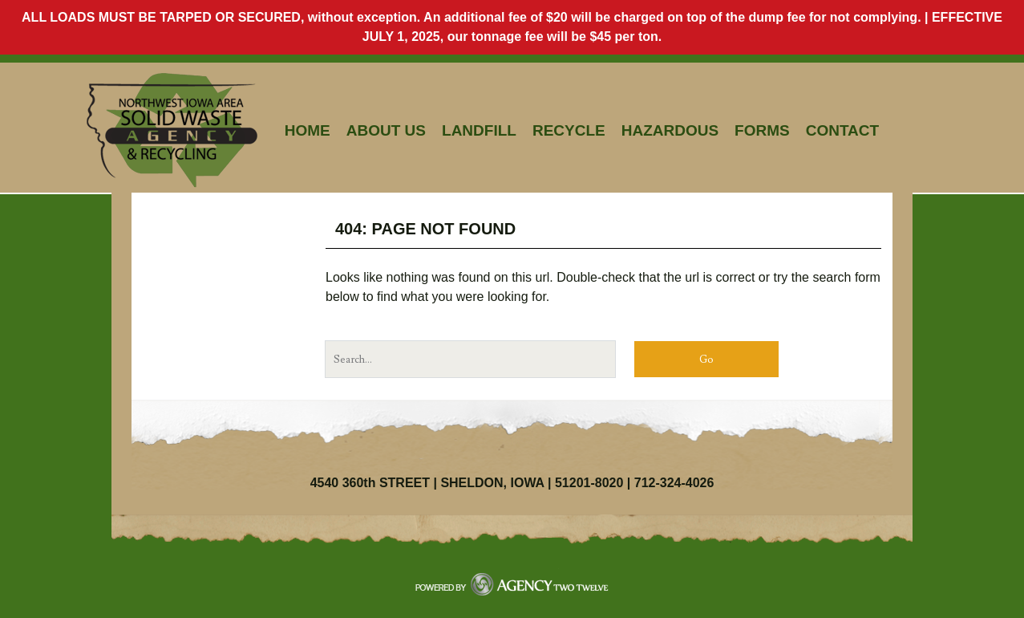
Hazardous (669, 130)
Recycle (568, 130)
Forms (762, 130)
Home (307, 130)
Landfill (479, 130)
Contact (842, 130)
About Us (386, 130)
